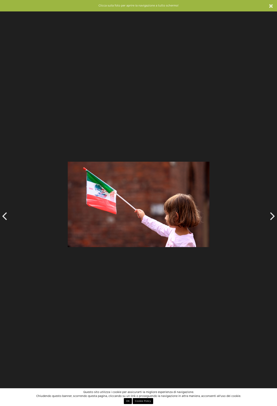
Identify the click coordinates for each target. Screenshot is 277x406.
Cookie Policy (143, 401)
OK (128, 401)
